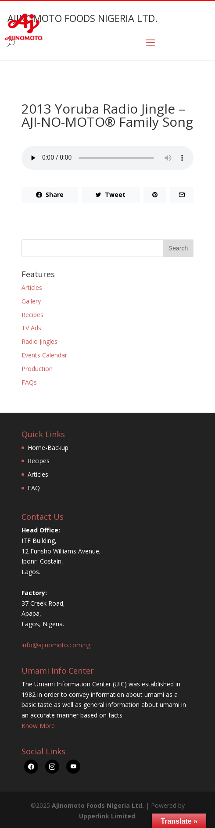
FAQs (29, 382)
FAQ (34, 488)
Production (37, 368)
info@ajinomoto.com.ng (56, 645)
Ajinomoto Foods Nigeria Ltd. (98, 805)
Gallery (31, 301)
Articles (32, 287)
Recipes (32, 314)
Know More (38, 725)
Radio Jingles (39, 341)
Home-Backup (48, 447)
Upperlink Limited (107, 816)
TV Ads (31, 328)
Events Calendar (44, 355)
